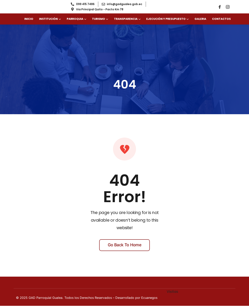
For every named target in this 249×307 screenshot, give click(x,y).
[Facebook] (220, 7)
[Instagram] (228, 7)
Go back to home (124, 246)
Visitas (172, 292)
